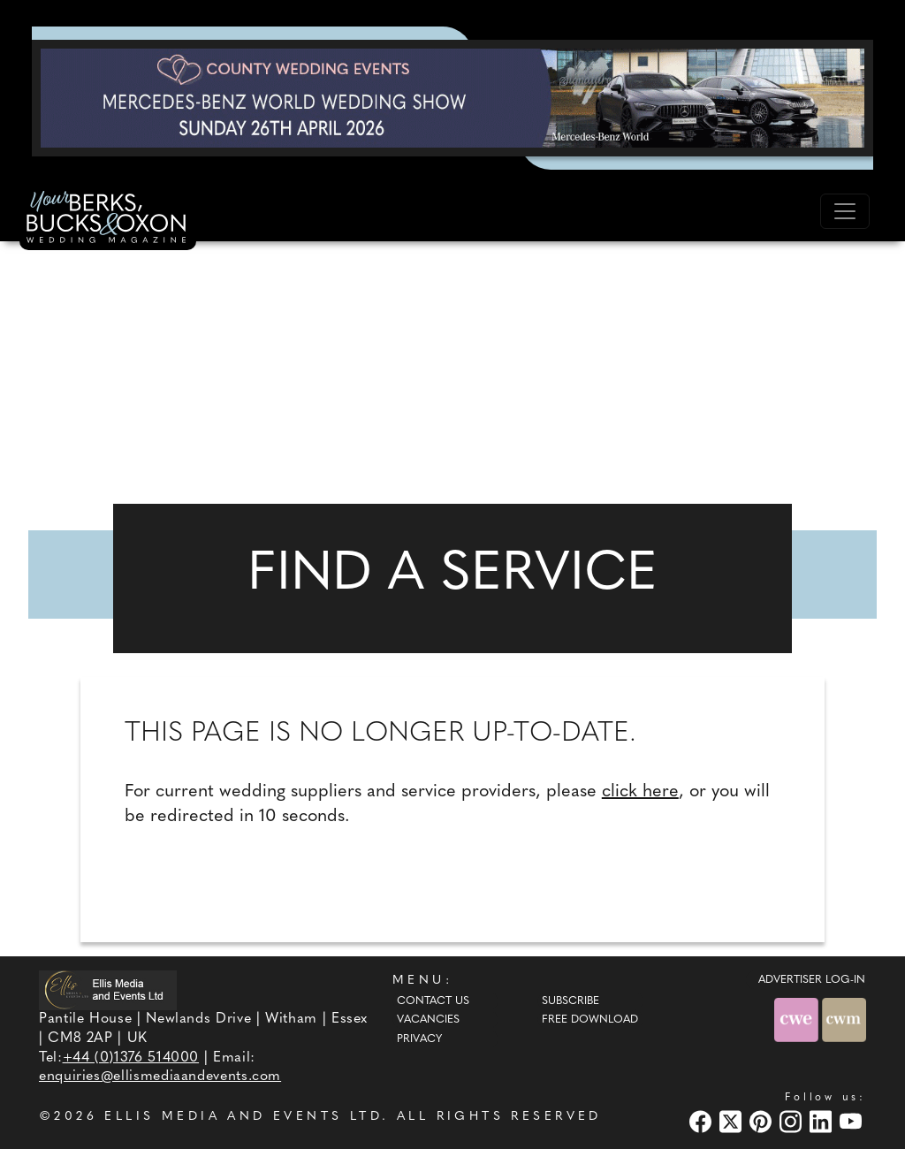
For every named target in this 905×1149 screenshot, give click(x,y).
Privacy (419, 1039)
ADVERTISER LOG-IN (811, 980)
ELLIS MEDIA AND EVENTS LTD (243, 1116)
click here (640, 792)
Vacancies (428, 1020)
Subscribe (570, 1001)
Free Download (590, 1020)
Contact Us (433, 1001)
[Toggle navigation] (845, 211)
